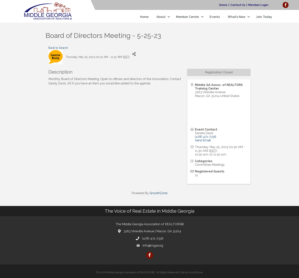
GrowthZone (158, 193)
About (161, 17)
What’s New (236, 17)
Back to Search (58, 47)
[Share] (134, 54)
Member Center (187, 17)
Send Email (203, 140)
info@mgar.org (153, 245)
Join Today (264, 17)
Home (223, 4)
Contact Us (237, 4)
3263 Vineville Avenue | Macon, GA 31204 (152, 231)
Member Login (258, 4)
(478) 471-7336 (205, 137)
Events (215, 17)
